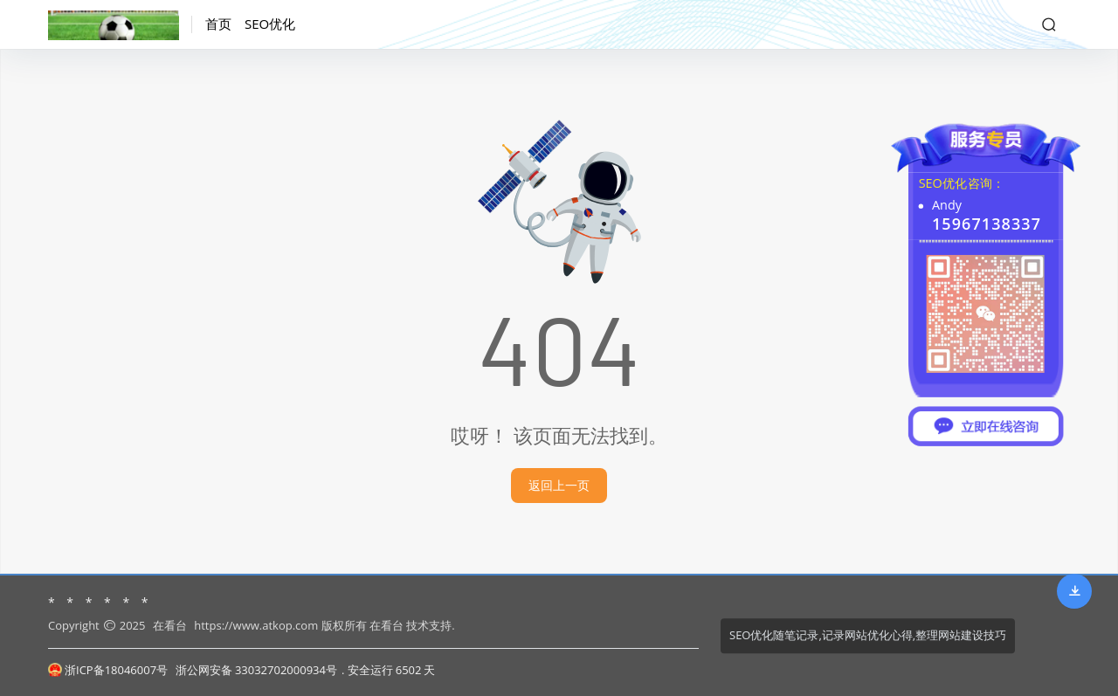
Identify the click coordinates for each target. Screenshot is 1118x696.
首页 (218, 23)
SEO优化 (270, 23)
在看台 (170, 625)
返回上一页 (559, 485)
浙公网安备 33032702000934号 (256, 670)
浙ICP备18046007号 (108, 670)
